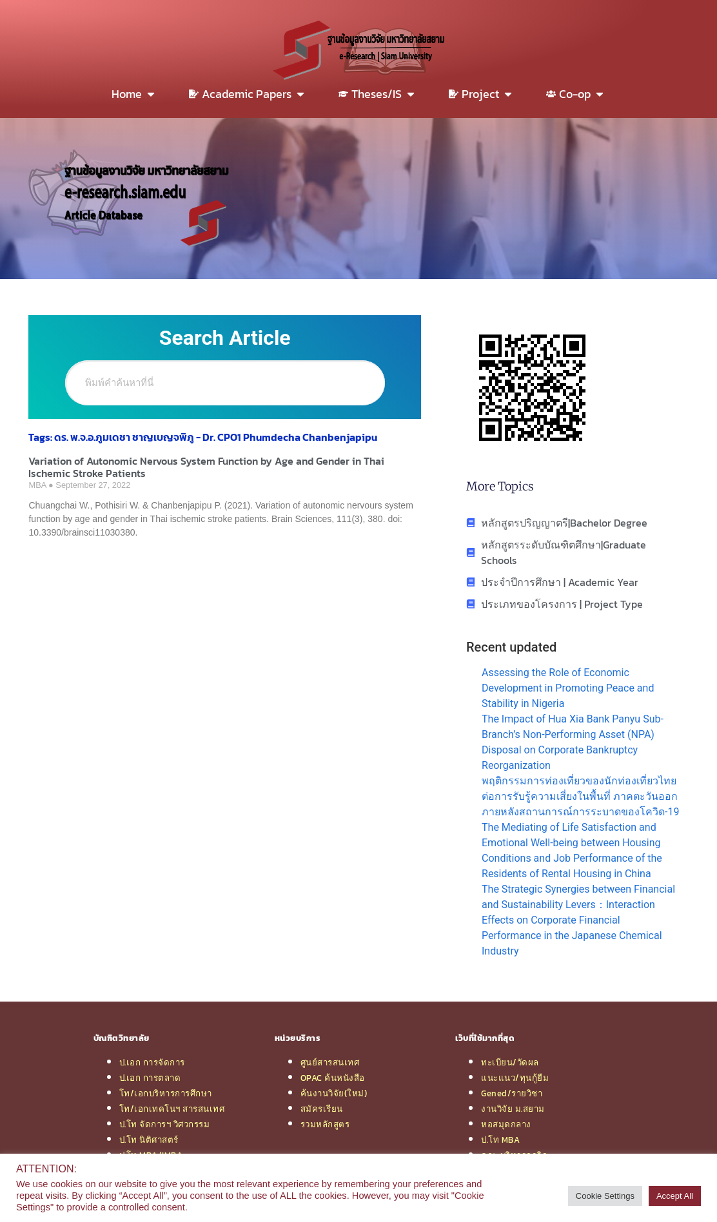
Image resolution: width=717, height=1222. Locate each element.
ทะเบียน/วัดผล (510, 1062)
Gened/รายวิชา (511, 1093)
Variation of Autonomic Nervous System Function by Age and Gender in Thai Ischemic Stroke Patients (206, 467)
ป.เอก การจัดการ (152, 1062)
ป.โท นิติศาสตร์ (149, 1139)
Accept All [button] (674, 1196)
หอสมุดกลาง (506, 1124)
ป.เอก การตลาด (150, 1077)
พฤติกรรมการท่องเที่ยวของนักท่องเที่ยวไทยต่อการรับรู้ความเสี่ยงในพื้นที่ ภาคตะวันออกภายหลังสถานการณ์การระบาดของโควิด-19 (580, 796)
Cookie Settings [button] (605, 1196)
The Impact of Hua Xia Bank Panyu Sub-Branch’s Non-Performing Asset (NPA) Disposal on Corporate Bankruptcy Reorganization (572, 742)
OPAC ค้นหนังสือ (332, 1077)
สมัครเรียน (321, 1108)
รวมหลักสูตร (325, 1124)
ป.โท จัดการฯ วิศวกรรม (164, 1124)
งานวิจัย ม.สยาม (513, 1108)
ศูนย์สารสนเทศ (330, 1062)
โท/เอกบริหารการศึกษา (165, 1093)
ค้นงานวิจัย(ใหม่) (334, 1093)
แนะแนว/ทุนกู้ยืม (515, 1077)
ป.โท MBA (500, 1139)
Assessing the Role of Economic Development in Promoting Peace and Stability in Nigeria (568, 688)
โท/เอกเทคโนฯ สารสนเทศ (172, 1108)
